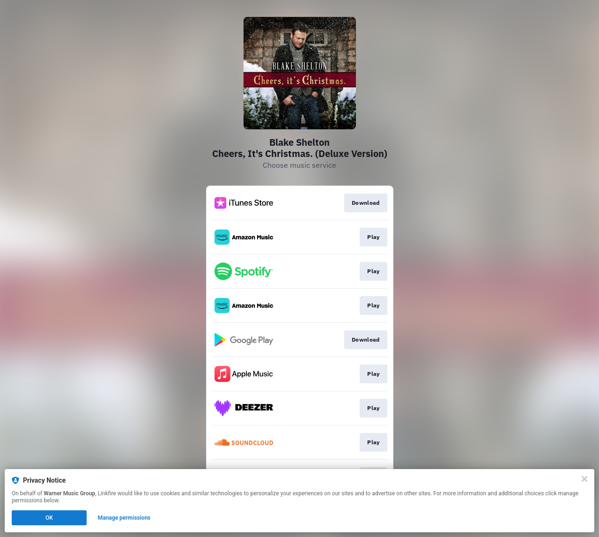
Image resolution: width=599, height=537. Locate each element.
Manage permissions (124, 518)
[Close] (584, 478)
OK (49, 518)
